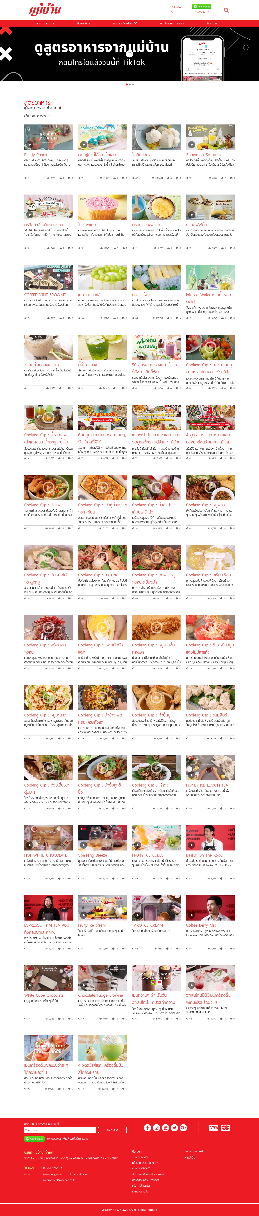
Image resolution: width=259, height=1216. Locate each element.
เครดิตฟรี (48, 1185)
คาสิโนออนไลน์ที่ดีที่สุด (111, 1185)
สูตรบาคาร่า (65, 1191)
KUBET (77, 1191)
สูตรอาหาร (83, 23)
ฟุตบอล (86, 1191)
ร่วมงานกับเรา (139, 1157)
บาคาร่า (93, 1185)
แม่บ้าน (125, 23)
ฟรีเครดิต (75, 1185)
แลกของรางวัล (140, 1191)
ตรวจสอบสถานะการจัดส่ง (146, 1180)
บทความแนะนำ (45, 23)
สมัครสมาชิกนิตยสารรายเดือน (148, 1174)
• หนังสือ (190, 1157)
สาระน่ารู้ (212, 23)
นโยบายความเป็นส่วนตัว (145, 1162)
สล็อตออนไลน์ (61, 1185)
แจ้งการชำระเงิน (141, 1185)
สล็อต (84, 1185)
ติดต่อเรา (137, 1151)
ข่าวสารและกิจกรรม (172, 23)
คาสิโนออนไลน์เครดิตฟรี (112, 1191)
